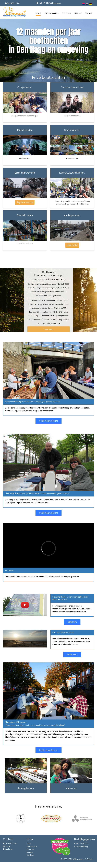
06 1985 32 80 (13, 3)
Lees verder (72, 245)
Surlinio (90, 859)
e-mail (6, 846)
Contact (88, 13)
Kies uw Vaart (32, 846)
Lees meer (48, 329)
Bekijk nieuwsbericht (48, 420)
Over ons (66, 13)
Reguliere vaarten (25, 202)
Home (38, 13)
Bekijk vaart (72, 654)
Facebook (8, 849)
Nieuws (77, 13)
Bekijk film (72, 621)
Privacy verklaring (81, 846)
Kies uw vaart (51, 13)
